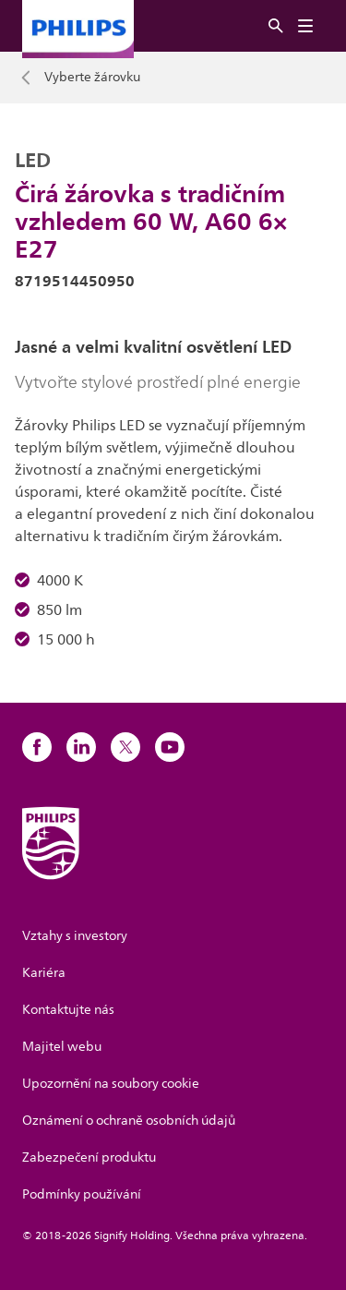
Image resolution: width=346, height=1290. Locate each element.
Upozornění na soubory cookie (110, 1083)
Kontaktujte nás (68, 1009)
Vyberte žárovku (92, 77)
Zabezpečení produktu (89, 1157)
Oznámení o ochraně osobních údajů (128, 1120)
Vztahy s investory (74, 935)
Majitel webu (61, 1046)
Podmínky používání (81, 1194)
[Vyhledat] (276, 26)
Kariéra (44, 972)
